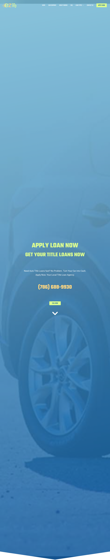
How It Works (63, 5)
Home (43, 5)
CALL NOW (55, 303)
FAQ (71, 5)
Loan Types (79, 5)
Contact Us (90, 5)
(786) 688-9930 (55, 287)
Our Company (52, 5)
